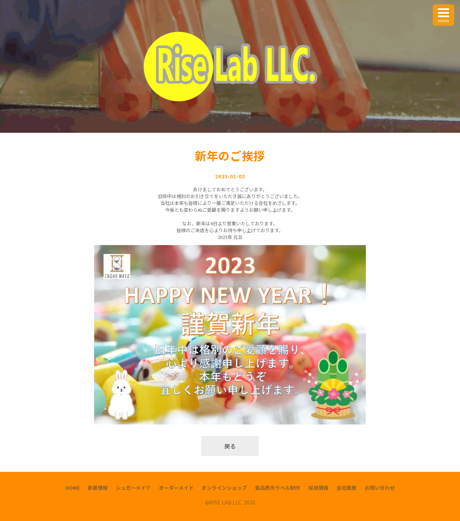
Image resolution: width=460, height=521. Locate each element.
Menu (443, 10)
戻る (230, 446)
